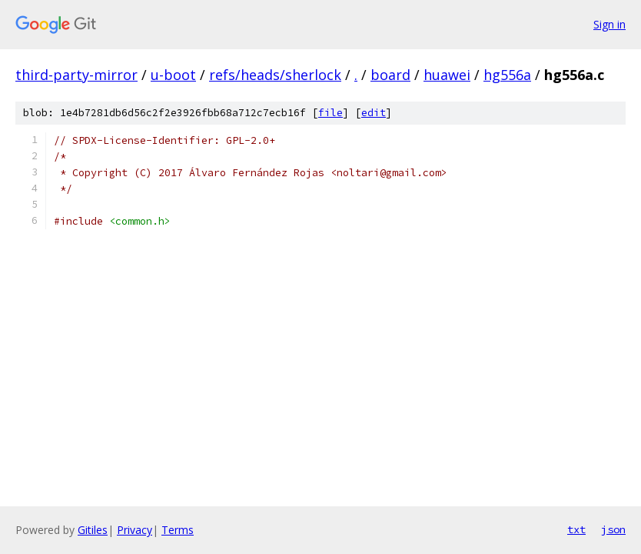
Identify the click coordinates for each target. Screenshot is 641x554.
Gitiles (93, 529)
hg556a (507, 74)
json (613, 529)
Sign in (609, 24)
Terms (177, 529)
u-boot (173, 74)
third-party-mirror (76, 74)
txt (576, 529)
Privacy (134, 529)
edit (373, 112)
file (330, 112)
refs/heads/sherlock (275, 74)
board (390, 74)
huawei (446, 74)
